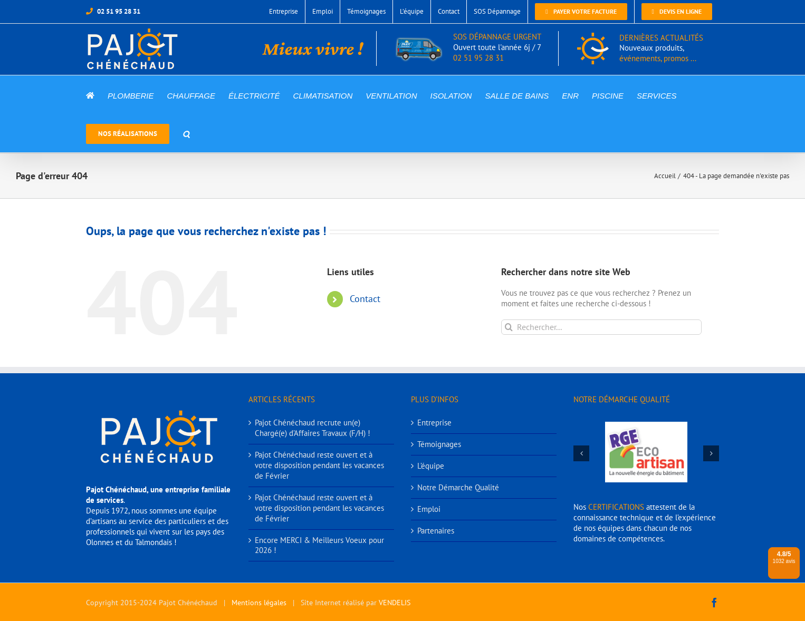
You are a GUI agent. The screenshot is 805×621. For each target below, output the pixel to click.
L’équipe (430, 466)
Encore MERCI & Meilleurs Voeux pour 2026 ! (319, 545)
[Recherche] (508, 327)
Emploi (428, 509)
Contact (365, 299)
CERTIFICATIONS (616, 507)
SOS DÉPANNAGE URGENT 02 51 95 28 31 (468, 47)
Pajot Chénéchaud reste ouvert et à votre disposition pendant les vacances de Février (319, 465)
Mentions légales (259, 602)
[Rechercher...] (601, 327)
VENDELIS (394, 602)
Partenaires (435, 531)
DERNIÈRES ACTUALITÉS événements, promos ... (661, 48)
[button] (186, 133)
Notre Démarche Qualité (458, 487)
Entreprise (434, 423)
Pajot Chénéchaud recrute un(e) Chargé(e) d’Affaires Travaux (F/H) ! (312, 428)
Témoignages (439, 444)
